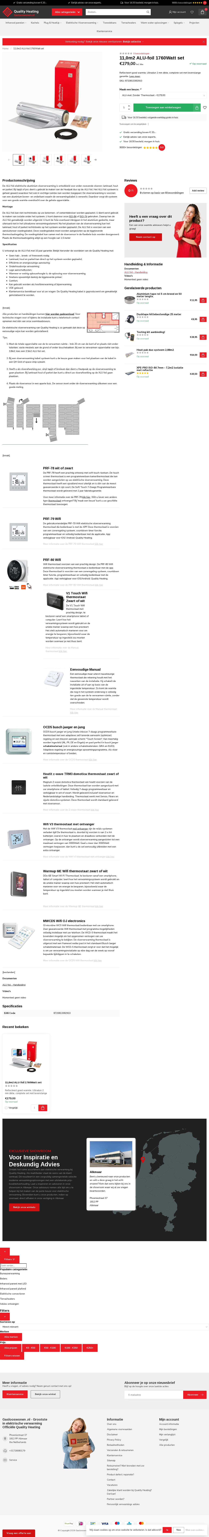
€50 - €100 (50, 1347)
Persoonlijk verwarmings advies (123, 1504)
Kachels (35, 22)
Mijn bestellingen (168, 1429)
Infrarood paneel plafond (13, 1288)
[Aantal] (34, 1108)
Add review (198, 190)
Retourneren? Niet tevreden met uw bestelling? (125, 1467)
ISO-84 (72, 216)
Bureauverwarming (10, 1273)
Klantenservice (104, 31)
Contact (111, 1479)
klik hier (86, 497)
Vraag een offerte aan (19, 1533)
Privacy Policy (114, 1439)
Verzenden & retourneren (120, 1450)
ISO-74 (83, 216)
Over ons (111, 1424)
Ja (167, 1529)
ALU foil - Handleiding (13, 984)
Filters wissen (12, 1355)
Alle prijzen (10, 1347)
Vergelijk (13, 1108)
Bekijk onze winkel (45, 1394)
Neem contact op (145, 237)
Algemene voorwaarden (119, 1429)
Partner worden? (115, 1499)
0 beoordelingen (141, 53)
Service (13, 1460)
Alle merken (11, 1336)
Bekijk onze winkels (24, 1207)
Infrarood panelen (15, 22)
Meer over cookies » (195, 1530)
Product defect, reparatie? (120, 1474)
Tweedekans (109, 22)
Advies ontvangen (9, 1303)
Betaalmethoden (115, 1445)
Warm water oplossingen (154, 22)
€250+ (90, 1347)
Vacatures (112, 1485)
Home (5, 48)
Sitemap (111, 1460)
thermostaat (54, 500)
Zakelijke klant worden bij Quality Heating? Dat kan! (129, 1492)
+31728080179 (17, 1450)
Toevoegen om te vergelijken (133, 124)
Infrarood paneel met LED (13, 1283)
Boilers (3, 1278)
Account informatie (169, 1424)
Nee (179, 1529)
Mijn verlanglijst (167, 1434)
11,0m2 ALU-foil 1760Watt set (28, 48)
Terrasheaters (128, 22)
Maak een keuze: (130, 89)
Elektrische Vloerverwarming (81, 22)
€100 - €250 (71, 1347)
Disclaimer (112, 1434)
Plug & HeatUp (51, 22)
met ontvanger (80, 828)
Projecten (194, 22)
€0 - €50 (30, 1347)
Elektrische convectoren (12, 1293)
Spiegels (178, 22)
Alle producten (167, 1445)
